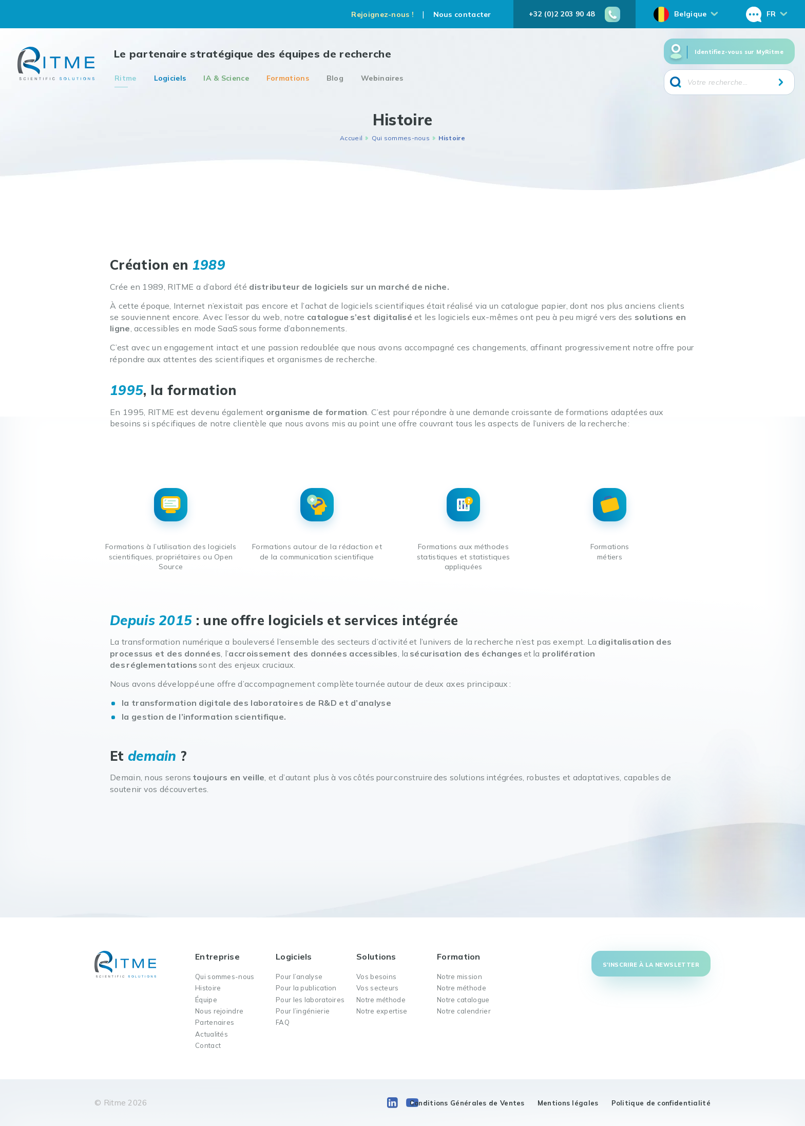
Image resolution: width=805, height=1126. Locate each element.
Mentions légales (568, 1103)
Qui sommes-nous (401, 138)
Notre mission (459, 976)
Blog (335, 78)
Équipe (206, 1000)
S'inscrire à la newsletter (651, 964)
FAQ (283, 1022)
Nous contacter (462, 14)
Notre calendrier (464, 1011)
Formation (459, 956)
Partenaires (214, 1022)
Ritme (125, 78)
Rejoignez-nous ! (382, 14)
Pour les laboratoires (310, 1000)
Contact (208, 1045)
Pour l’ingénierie (303, 1011)
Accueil (351, 138)
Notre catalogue (463, 1000)
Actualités (211, 1034)
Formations (287, 78)
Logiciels (170, 78)
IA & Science (226, 78)
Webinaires (382, 78)
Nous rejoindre (219, 1011)
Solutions (376, 956)
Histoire (208, 988)
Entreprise (217, 956)
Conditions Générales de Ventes (467, 1103)
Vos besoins (376, 976)
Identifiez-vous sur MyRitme (739, 51)
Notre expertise (382, 1011)
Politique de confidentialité (661, 1103)
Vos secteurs (377, 988)
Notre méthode (381, 1000)
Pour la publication (306, 988)
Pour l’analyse (299, 976)
